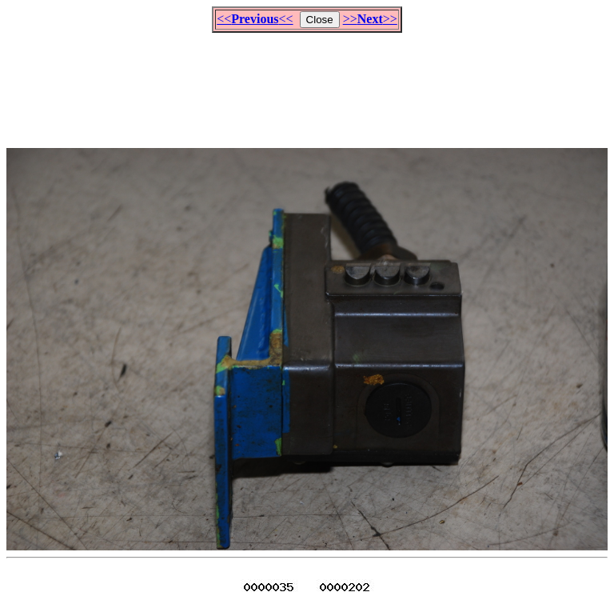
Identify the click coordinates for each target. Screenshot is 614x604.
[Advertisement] (307, 83)
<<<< (255, 19)
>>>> (370, 19)
